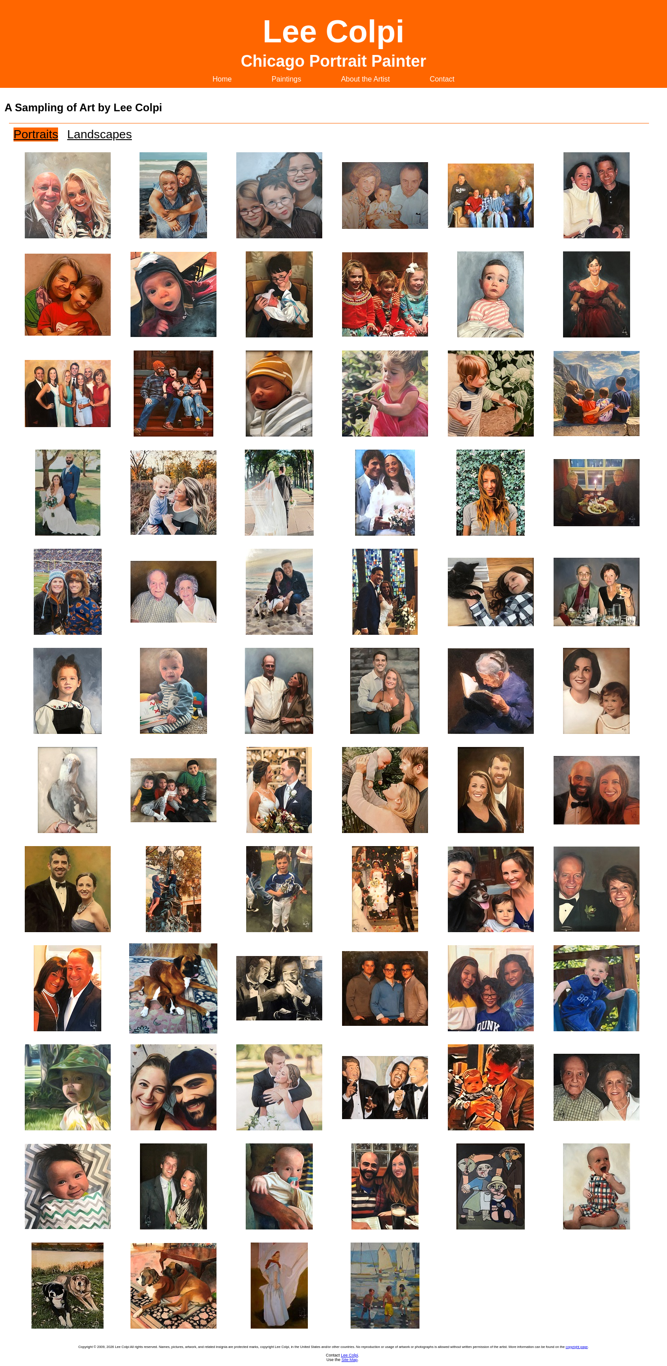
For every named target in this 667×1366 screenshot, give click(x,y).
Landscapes (99, 134)
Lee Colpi (349, 1355)
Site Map (350, 1359)
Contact (442, 79)
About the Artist (365, 79)
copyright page (577, 1347)
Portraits (36, 134)
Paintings (286, 79)
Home (222, 79)
